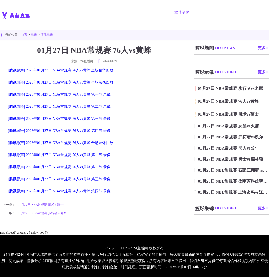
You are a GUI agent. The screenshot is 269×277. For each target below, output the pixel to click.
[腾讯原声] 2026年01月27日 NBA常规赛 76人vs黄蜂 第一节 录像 (59, 155)
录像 (34, 35)
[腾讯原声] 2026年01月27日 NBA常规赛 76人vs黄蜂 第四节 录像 (59, 191)
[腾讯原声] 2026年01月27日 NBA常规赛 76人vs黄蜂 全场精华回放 (60, 70)
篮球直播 (123, 12)
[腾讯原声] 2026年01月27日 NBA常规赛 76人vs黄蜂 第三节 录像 (59, 179)
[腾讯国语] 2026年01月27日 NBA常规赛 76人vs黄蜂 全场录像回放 (60, 82)
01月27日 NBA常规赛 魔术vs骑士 (41, 205)
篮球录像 (181, 12)
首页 (67, 12)
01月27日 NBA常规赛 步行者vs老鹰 (42, 213)
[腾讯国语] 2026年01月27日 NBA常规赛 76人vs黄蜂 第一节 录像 (59, 94)
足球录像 (152, 12)
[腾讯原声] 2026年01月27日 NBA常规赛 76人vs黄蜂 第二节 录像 (59, 167)
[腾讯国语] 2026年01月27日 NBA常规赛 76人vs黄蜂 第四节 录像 (59, 131)
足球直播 (93, 12)
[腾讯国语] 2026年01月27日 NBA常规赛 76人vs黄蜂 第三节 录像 (59, 119)
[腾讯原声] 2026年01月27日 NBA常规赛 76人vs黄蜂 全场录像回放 (60, 143)
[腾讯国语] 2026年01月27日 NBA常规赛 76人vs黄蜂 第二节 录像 (59, 107)
